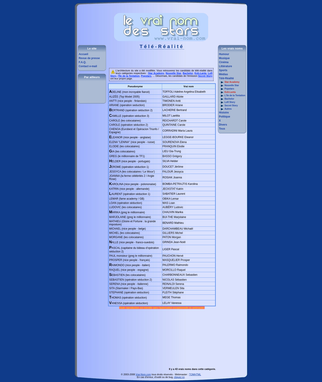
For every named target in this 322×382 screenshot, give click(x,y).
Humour (224, 54)
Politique (224, 116)
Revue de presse (89, 58)
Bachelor (226, 99)
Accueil (83, 54)
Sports (223, 70)
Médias (223, 74)
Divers (223, 124)
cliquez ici (179, 377)
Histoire (224, 112)
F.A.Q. (82, 62)
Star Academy (229, 82)
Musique (224, 58)
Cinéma (224, 62)
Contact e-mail (88, 66)
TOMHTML (195, 374)
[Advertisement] (162, 60)
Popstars (226, 88)
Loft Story (227, 102)
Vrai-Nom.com (143, 374)
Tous (222, 128)
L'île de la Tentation (232, 95)
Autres (225, 109)
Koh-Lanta (227, 92)
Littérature (225, 66)
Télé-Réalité (226, 78)
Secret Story (228, 105)
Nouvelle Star (229, 85)
